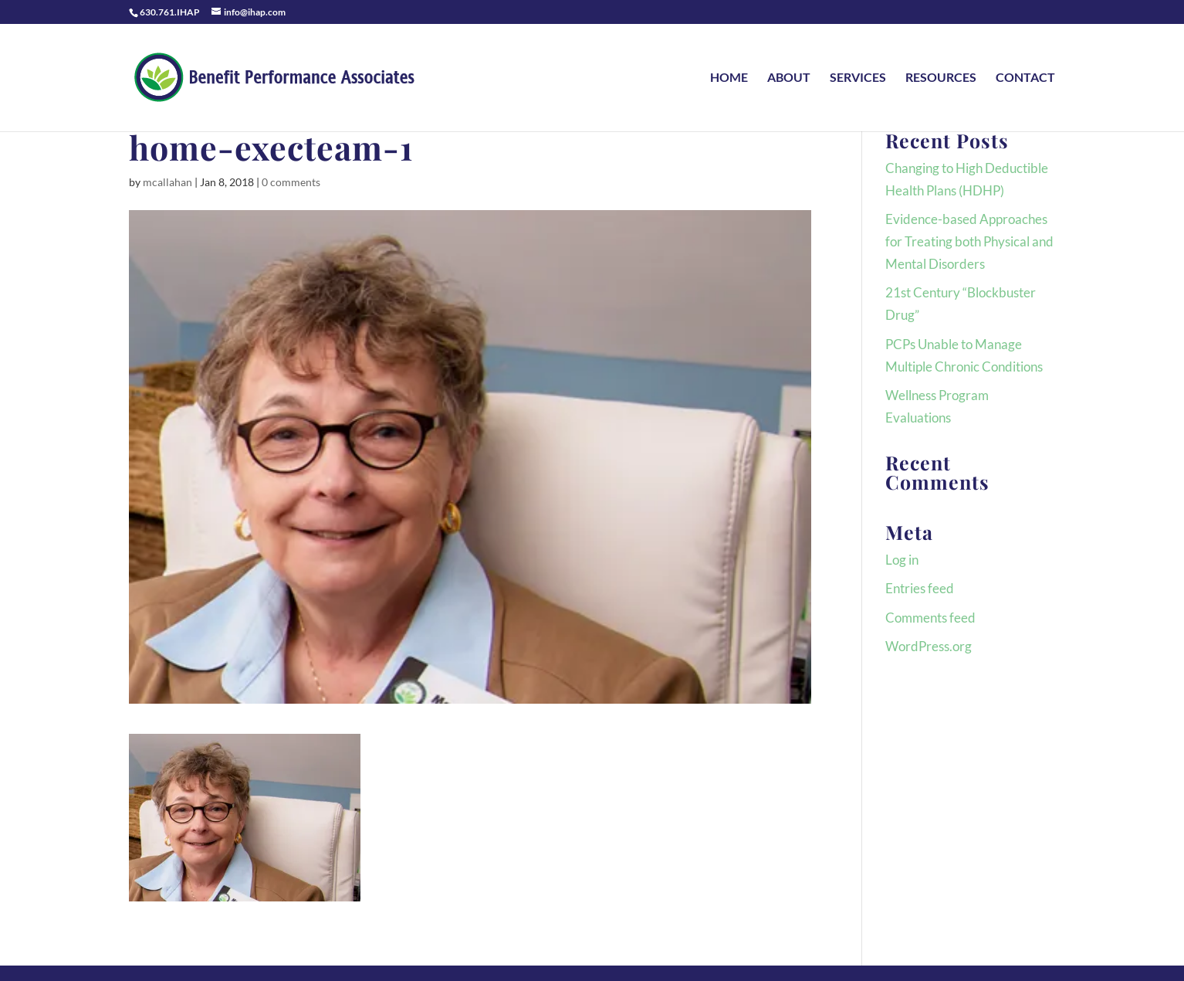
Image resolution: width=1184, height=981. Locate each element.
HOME (729, 78)
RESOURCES (940, 78)
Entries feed (919, 588)
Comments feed (930, 617)
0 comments (291, 181)
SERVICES (858, 78)
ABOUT (788, 78)
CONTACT (1025, 78)
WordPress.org (928, 646)
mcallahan (167, 181)
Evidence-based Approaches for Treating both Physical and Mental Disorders (969, 241)
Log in (901, 560)
